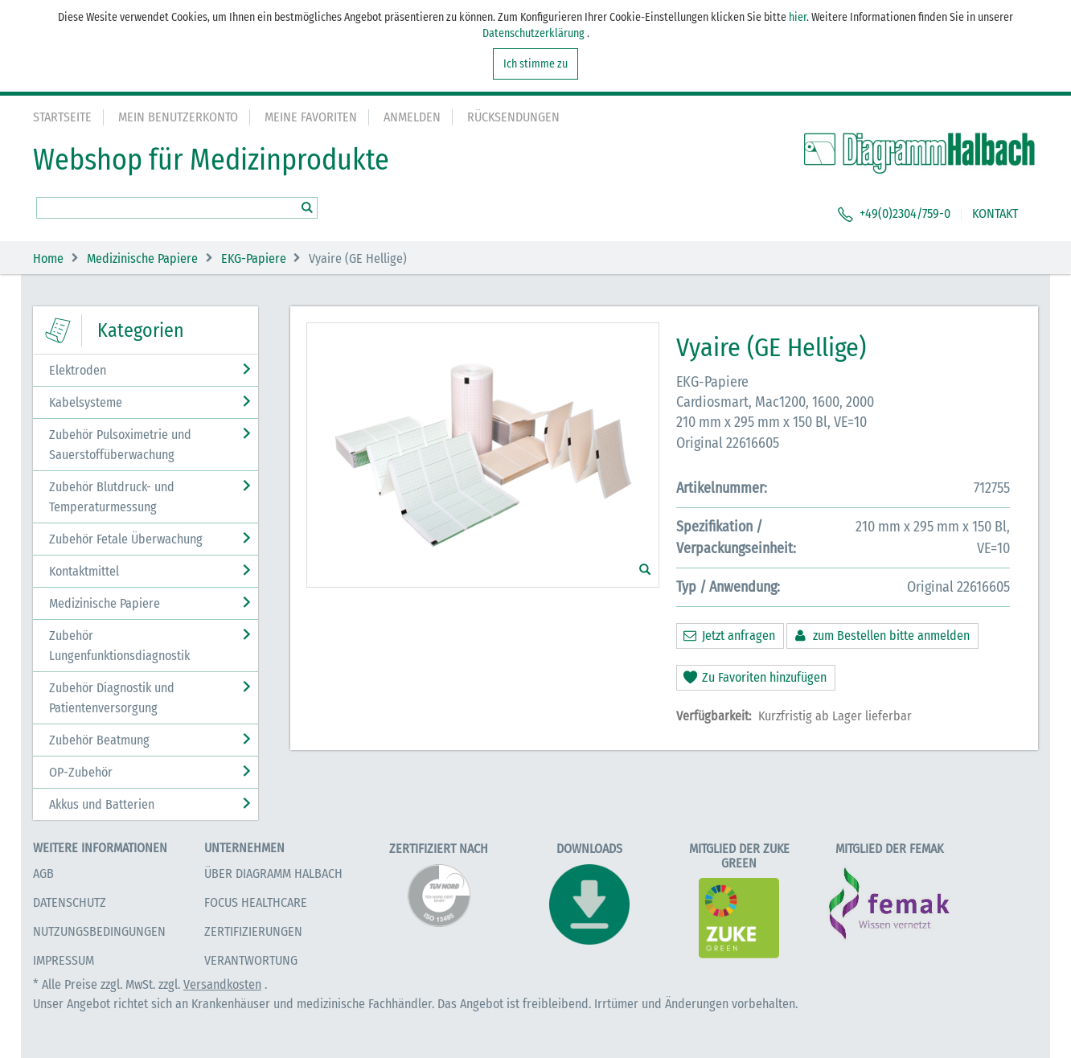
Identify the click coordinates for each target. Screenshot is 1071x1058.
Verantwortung (251, 960)
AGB (43, 873)
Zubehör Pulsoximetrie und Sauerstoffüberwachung (120, 444)
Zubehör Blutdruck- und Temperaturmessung (111, 497)
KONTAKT (995, 213)
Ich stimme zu (535, 64)
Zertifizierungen (253, 931)
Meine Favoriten (311, 117)
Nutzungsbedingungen (99, 931)
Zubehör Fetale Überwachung (126, 539)
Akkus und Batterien (101, 804)
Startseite (62, 117)
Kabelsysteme (85, 402)
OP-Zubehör (81, 772)
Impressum (63, 960)
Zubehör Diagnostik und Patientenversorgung (111, 698)
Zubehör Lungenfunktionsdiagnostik (119, 645)
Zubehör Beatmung (99, 740)
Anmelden (412, 117)
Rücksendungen (513, 117)
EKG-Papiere (253, 258)
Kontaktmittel (84, 571)
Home (48, 258)
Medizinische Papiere (142, 258)
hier (797, 17)
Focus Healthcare (255, 902)
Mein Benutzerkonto (178, 117)
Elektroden (77, 370)
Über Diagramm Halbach (273, 873)
